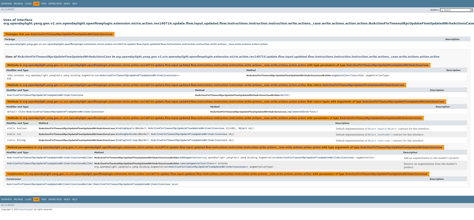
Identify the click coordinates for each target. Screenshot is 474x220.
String (21, 140)
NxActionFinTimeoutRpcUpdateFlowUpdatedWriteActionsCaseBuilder (50, 157)
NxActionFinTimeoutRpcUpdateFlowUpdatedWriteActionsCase (71, 34)
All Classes (7, 9)
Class (28, 4)
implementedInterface (301, 111)
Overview (6, 4)
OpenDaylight (26, 209)
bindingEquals (125, 128)
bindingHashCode (126, 134)
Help (74, 4)
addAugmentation (190, 157)
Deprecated (55, 4)
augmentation (340, 75)
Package (18, 4)
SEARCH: (434, 10)
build (284, 95)
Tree (43, 4)
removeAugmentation (192, 163)
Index (67, 4)
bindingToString (126, 140)
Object (243, 128)
